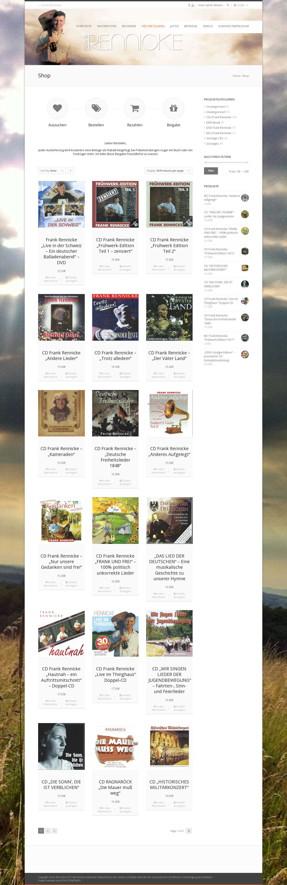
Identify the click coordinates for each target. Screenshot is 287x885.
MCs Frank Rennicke (218, 133)
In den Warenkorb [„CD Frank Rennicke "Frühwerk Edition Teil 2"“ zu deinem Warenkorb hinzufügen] (158, 267)
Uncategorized (215, 106)
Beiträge (190, 26)
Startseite (84, 26)
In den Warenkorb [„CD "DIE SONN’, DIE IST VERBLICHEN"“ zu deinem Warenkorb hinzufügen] (50, 804)
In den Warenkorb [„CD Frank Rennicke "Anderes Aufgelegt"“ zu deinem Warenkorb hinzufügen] (158, 470)
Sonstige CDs (214, 138)
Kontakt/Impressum (234, 26)
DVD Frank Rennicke (218, 127)
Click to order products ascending (70, 171)
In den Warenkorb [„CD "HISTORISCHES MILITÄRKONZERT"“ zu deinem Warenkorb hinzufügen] (158, 804)
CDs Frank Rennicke (218, 117)
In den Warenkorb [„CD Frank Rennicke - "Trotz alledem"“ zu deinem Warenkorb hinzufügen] (104, 375)
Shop (246, 75)
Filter (211, 170)
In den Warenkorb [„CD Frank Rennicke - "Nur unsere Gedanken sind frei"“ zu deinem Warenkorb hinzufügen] (50, 583)
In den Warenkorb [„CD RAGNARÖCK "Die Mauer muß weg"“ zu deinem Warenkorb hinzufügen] (104, 809)
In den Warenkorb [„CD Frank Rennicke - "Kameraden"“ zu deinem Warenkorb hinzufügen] (50, 470)
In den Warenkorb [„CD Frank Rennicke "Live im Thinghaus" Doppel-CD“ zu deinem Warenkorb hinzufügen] (104, 696)
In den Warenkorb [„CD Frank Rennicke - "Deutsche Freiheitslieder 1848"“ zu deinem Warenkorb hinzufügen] (104, 482)
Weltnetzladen (153, 26)
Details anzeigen (71, 279)
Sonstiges (212, 143)
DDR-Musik (213, 122)
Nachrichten (106, 26)
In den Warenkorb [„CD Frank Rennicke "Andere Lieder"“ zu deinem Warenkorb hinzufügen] (50, 375)
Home (236, 75)
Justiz (174, 26)
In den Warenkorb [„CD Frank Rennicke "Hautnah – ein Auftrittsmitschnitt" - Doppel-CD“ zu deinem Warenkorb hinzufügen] (50, 702)
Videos (208, 26)
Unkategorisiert (216, 112)
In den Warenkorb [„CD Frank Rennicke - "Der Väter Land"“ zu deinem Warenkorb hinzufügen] (158, 375)
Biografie (129, 26)
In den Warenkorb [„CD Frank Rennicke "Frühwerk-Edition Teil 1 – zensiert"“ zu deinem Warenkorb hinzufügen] (104, 267)
